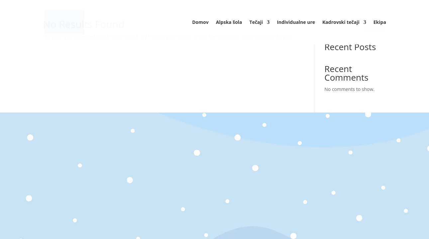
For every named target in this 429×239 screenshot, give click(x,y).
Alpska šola (229, 22)
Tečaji (256, 22)
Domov (200, 22)
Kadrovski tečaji (341, 22)
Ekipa (380, 22)
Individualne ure (296, 22)
